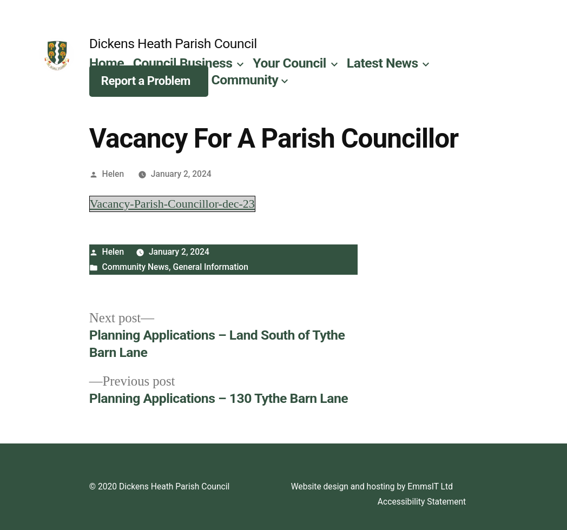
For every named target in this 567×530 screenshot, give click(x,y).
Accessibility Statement (422, 501)
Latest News (382, 63)
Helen (113, 174)
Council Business (183, 63)
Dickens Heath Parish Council (173, 43)
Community (245, 80)
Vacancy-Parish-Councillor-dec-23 (172, 203)
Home (106, 63)
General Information (210, 267)
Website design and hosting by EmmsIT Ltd (372, 486)
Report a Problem (145, 81)
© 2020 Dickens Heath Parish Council (159, 486)
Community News (135, 267)
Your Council (289, 63)
